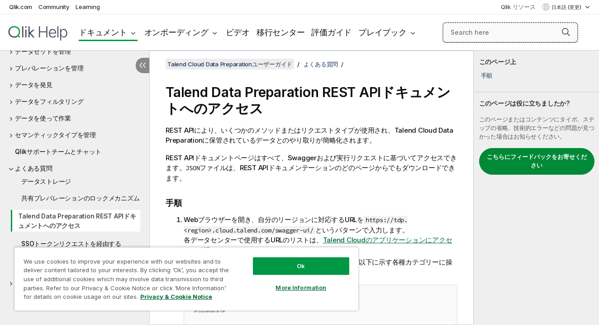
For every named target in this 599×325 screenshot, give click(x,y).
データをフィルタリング (49, 101)
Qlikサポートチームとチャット (58, 151)
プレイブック (382, 32)
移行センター (281, 32)
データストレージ (46, 181)
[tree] (74, 148)
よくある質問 (33, 168)
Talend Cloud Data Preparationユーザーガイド (229, 64)
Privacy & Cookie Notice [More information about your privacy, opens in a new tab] (176, 296)
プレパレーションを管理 (49, 68)
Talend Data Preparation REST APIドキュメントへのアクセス (77, 220)
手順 (487, 75)
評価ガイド (331, 32)
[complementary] (536, 188)
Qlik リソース (518, 6)
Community (54, 6)
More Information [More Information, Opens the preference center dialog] (301, 287)
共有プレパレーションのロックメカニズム (80, 198)
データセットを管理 (43, 51)
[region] (186, 279)
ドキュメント (103, 32)
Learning (88, 6)
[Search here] (510, 32)
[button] (566, 32)
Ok (301, 265)
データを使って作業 (43, 118)
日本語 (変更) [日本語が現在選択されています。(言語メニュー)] (567, 7)
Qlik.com (20, 6)
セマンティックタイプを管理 (55, 135)
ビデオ (238, 32)
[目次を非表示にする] (142, 65)
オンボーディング (176, 32)
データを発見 (33, 84)
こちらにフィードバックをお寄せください (537, 161)
